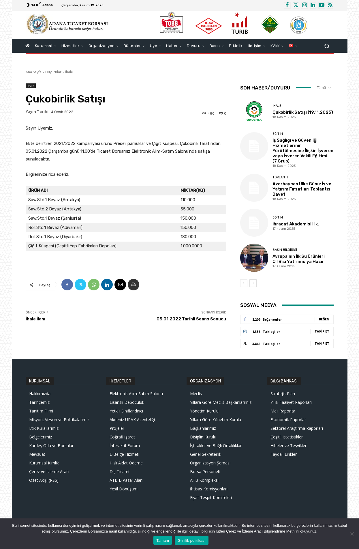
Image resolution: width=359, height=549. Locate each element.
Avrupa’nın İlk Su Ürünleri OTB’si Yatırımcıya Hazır (298, 259)
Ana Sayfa (34, 72)
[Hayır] (352, 534)
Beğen (324, 319)
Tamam (162, 540)
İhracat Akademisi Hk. (295, 224)
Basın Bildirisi (284, 249)
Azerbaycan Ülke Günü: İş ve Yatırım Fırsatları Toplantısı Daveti (302, 189)
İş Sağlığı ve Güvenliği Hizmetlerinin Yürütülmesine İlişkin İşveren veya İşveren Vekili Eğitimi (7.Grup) (302, 151)
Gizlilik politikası (192, 540)
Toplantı (280, 177)
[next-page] (253, 283)
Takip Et (322, 331)
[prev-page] (243, 283)
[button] (327, 46)
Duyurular (53, 72)
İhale (69, 72)
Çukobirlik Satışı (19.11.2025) (302, 112)
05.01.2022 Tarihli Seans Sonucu (191, 319)
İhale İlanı (35, 319)
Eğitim (277, 133)
